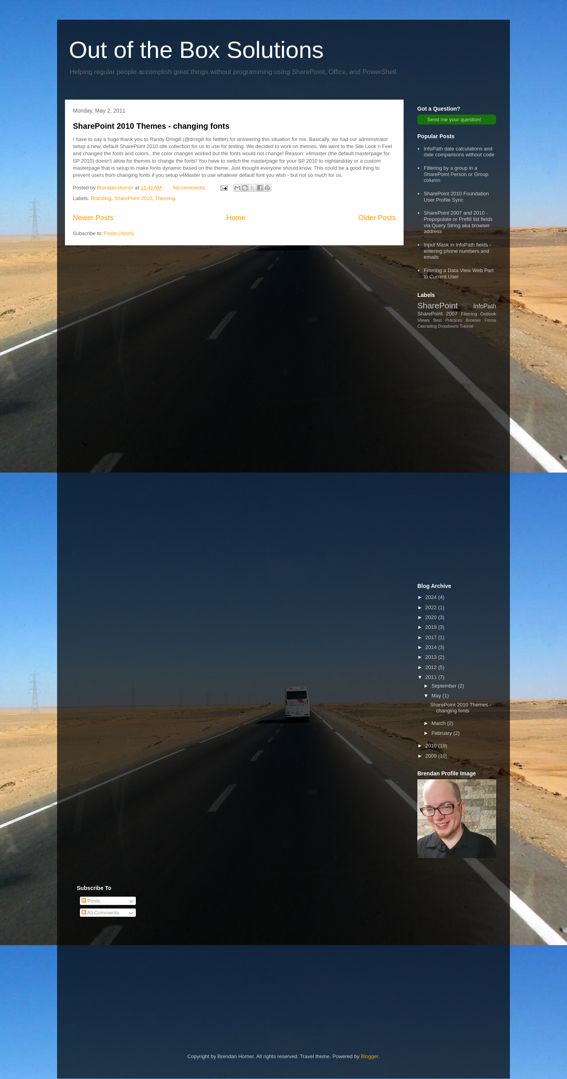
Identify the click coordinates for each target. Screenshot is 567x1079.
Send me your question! (454, 119)
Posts (91, 901)
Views (423, 320)
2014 (431, 647)
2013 (431, 657)
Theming (165, 198)
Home (236, 218)
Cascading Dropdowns (438, 326)
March (439, 723)
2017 (431, 637)
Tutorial (466, 326)
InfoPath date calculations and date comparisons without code (459, 152)
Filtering (469, 313)
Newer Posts (93, 218)
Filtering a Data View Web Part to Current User (458, 273)
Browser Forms (481, 320)
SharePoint (437, 305)
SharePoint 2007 (437, 314)
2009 (431, 756)
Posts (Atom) (119, 233)
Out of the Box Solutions (196, 50)
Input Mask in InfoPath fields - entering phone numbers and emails (457, 251)
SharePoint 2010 (133, 198)
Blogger (369, 1056)
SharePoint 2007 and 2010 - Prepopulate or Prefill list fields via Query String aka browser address (458, 222)
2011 (431, 677)
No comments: (190, 188)
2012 (431, 667)
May (437, 696)
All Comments (100, 913)
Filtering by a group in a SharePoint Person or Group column (456, 174)
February (443, 733)
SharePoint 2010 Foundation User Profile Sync (456, 197)
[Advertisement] (456, 456)
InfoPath (484, 306)
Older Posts (377, 218)
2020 (431, 617)
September (445, 686)
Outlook (488, 313)
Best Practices (448, 320)
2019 (431, 627)
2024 (431, 597)
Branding (101, 198)
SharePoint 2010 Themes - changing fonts (151, 126)
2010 (431, 746)
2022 (431, 607)
